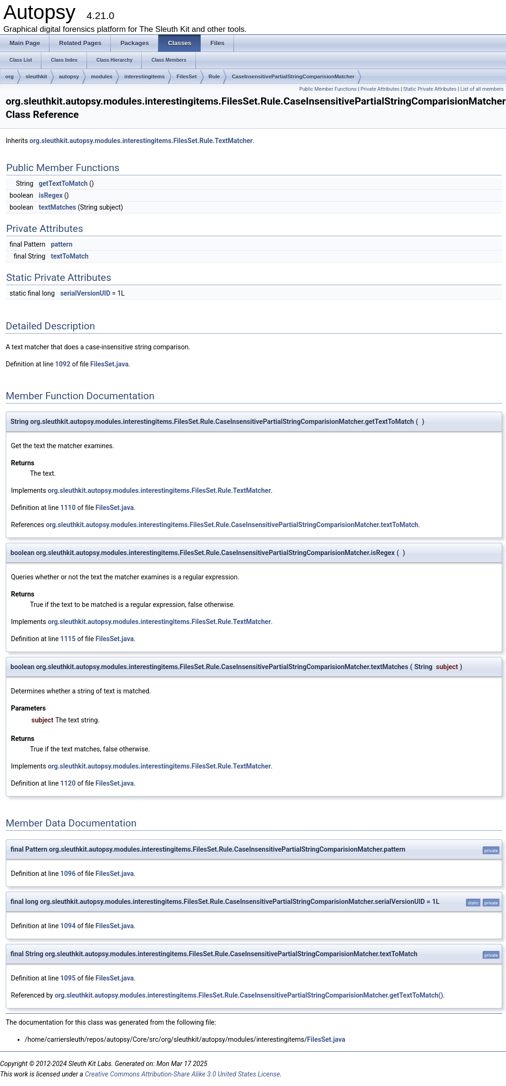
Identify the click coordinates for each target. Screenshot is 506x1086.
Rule (214, 76)
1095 (68, 978)
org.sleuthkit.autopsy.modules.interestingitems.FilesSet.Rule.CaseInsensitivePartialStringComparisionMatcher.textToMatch (232, 525)
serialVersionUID (85, 293)
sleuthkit (36, 76)
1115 (68, 639)
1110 (68, 507)
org (9, 76)
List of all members (482, 89)
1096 (68, 873)
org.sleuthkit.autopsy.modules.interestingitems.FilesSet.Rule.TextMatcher (141, 140)
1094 (68, 926)
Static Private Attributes (430, 89)
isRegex (50, 195)
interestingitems (144, 76)
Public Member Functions (328, 89)
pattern (61, 244)
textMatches (57, 207)
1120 (68, 783)
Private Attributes (379, 89)
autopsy (69, 76)
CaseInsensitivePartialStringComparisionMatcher (293, 76)
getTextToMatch (63, 183)
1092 (62, 364)
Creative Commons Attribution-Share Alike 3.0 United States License (182, 1074)
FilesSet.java (109, 364)
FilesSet (186, 76)
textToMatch (69, 256)
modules (101, 76)
